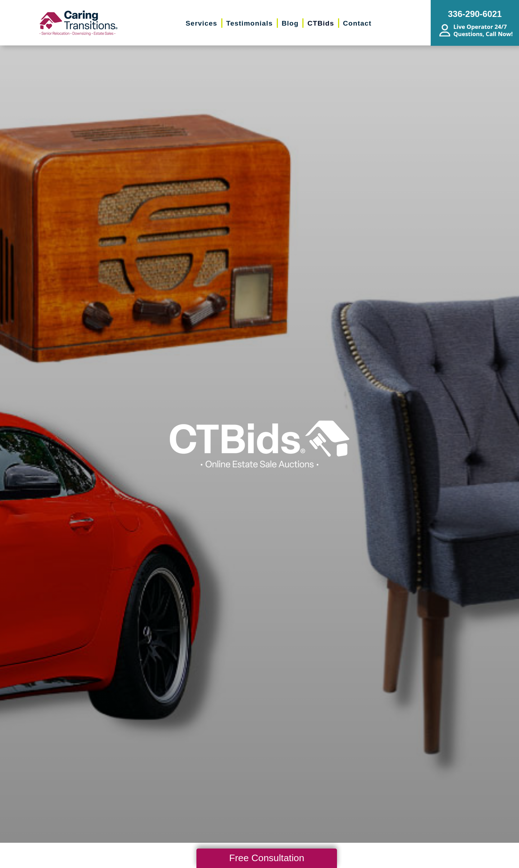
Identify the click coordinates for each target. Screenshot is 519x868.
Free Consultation (266, 857)
